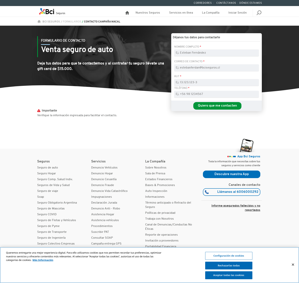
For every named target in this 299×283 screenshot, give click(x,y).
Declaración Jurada (104, 202)
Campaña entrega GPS (106, 243)
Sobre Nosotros (155, 167)
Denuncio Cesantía (103, 179)
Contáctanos (226, 3)
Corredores (203, 3)
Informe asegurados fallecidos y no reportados (235, 208)
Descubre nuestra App (231, 174)
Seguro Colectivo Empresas (56, 243)
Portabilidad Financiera (160, 246)
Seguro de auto (47, 167)
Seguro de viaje (47, 191)
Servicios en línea (181, 12)
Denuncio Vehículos (104, 167)
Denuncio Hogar (102, 173)
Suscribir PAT (100, 232)
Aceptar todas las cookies (228, 275)
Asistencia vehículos (105, 220)
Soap (40, 196)
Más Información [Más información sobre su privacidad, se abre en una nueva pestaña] (42, 260)
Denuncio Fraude (102, 185)
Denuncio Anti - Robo (105, 208)
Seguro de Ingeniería (51, 237)
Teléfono (181, 88)
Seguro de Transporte (52, 232)
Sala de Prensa (155, 173)
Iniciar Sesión (237, 12)
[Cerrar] (293, 265)
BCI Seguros (51, 21)
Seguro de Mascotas (51, 208)
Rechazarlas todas (229, 265)
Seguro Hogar (46, 173)
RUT (176, 76)
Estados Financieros (159, 179)
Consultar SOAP (102, 237)
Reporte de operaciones (161, 234)
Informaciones (155, 196)
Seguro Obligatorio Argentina (57, 202)
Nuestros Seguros (148, 12)
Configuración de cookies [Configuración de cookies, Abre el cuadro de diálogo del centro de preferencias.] (228, 255)
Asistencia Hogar (102, 214)
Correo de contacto (188, 61)
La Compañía (210, 12)
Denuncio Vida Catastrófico (109, 191)
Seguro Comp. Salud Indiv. (55, 179)
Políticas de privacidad (160, 213)
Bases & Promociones (160, 185)
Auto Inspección (156, 191)
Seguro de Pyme (48, 226)
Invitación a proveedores (162, 240)
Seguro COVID (47, 214)
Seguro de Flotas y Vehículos (56, 220)
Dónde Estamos (250, 3)
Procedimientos (102, 226)
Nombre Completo (187, 46)
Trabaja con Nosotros (159, 218)
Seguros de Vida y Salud (53, 185)
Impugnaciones (101, 196)
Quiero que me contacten (217, 106)
